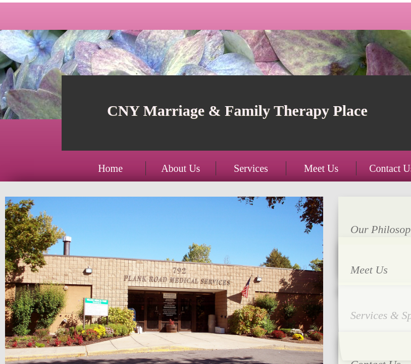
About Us (180, 168)
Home (110, 168)
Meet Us (321, 168)
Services (251, 168)
